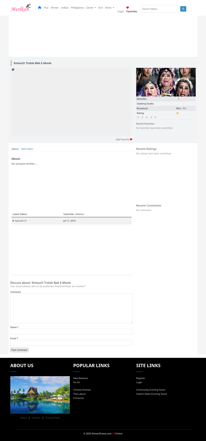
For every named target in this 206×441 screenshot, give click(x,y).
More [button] (108, 7)
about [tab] (15, 149)
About (23, 417)
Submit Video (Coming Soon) (151, 393)
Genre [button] (90, 7)
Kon (100, 7)
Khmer (55, 7)
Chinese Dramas (82, 389)
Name (13, 327)
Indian (65, 7)
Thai (45, 7)
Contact (36, 417)
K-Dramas (78, 398)
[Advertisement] (99, 36)
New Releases (80, 378)
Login (120, 11)
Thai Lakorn (79, 393)
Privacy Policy (52, 417)
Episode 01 (20, 220)
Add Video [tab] (27, 149)
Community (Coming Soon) (150, 389)
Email (13, 338)
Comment (15, 292)
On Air (76, 382)
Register (140, 378)
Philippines (77, 7)
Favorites (131, 9)
